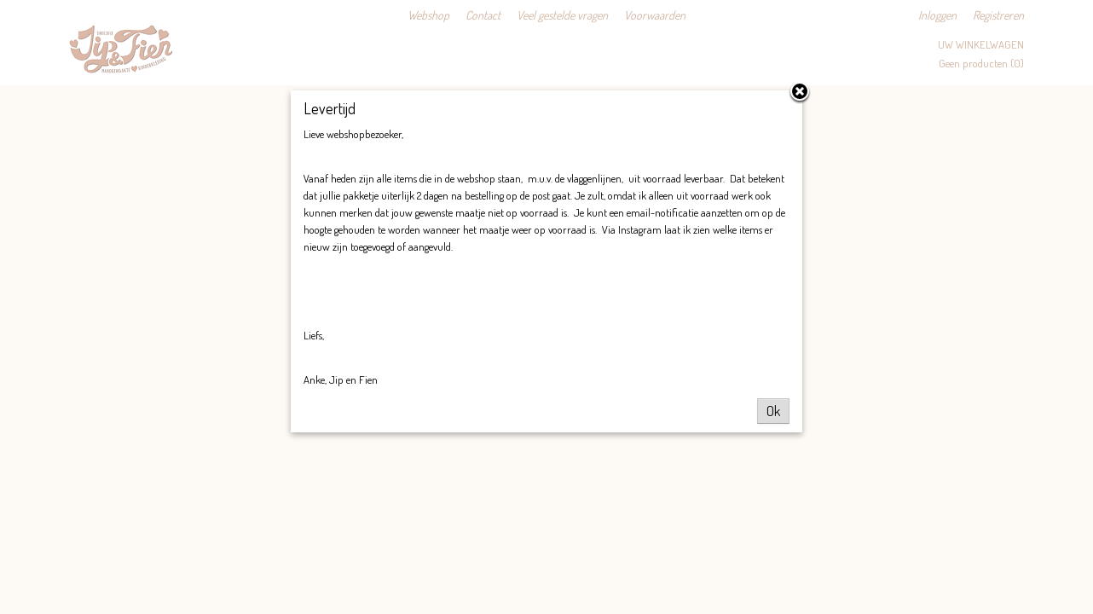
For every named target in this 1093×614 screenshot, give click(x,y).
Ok (773, 411)
